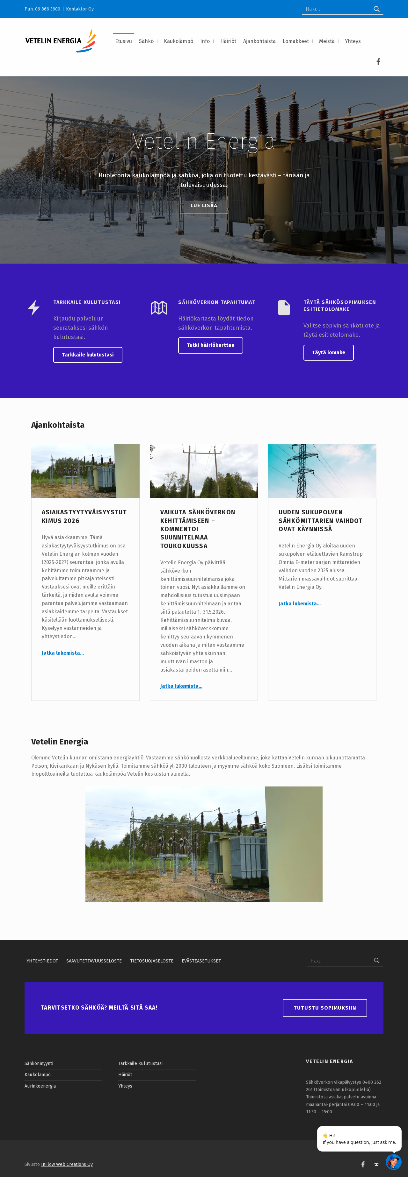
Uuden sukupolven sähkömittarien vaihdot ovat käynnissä (320, 521)
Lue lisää (204, 205)
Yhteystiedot (42, 961)
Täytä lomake (328, 352)
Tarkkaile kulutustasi (88, 355)
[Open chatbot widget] (394, 1162)
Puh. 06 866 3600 (43, 9)
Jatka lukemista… (63, 653)
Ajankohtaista (259, 41)
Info (205, 41)
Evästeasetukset (201, 961)
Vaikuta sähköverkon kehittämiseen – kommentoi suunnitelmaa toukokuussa (198, 529)
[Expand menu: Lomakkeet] (312, 41)
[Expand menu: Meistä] (338, 41)
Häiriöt (228, 41)
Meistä (327, 41)
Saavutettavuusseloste (94, 961)
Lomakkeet (296, 41)
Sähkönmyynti (39, 1063)
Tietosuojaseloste (151, 961)
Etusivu (123, 41)
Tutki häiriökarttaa (211, 345)
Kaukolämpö (178, 41)
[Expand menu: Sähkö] (157, 41)
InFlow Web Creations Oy (67, 1164)
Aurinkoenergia (40, 1086)
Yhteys (353, 41)
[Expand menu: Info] (213, 41)
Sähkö (146, 41)
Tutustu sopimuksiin (325, 1008)
